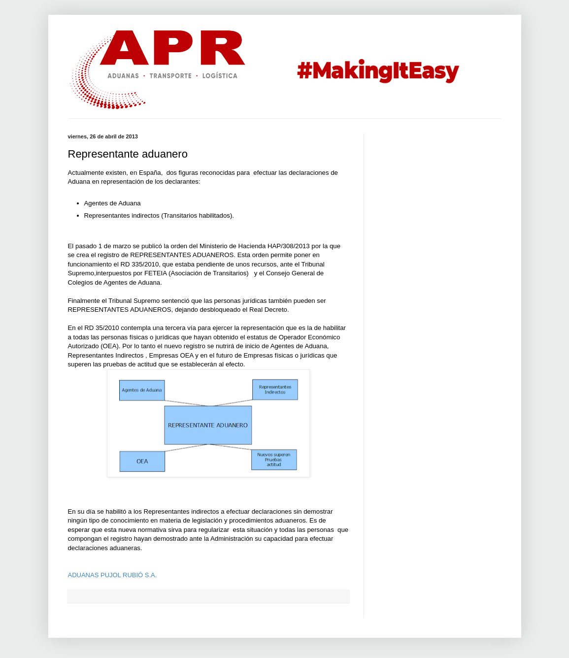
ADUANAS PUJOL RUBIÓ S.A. (112, 575)
